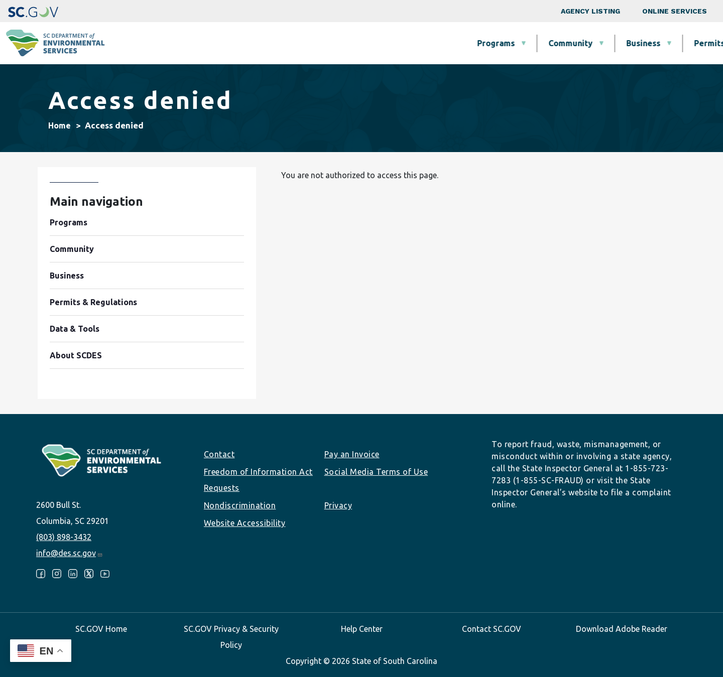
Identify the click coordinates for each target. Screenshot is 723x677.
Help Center (362, 628)
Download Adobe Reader (621, 628)
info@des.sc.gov (69, 553)
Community (301, 43)
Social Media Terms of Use (376, 471)
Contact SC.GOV (491, 628)
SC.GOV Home (101, 628)
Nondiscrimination (240, 505)
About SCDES (655, 43)
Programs (227, 43)
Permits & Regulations (468, 43)
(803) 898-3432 (63, 536)
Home (59, 125)
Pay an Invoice (352, 454)
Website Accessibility (245, 522)
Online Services (674, 11)
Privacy (338, 505)
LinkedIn (72, 573)
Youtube (104, 573)
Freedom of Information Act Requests (258, 479)
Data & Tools (570, 43)
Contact (219, 454)
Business (374, 43)
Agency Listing (590, 11)
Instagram (56, 573)
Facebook (40, 573)
